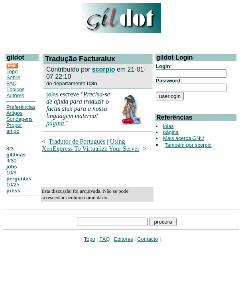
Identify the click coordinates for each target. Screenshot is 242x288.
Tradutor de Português (77, 141)
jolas (52, 94)
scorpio (103, 69)
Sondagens (19, 119)
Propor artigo (14, 128)
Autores (15, 95)
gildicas (16, 155)
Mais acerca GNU (183, 138)
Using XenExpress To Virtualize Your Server (91, 145)
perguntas (18, 179)
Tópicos (15, 89)
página (55, 123)
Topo (12, 71)
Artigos (14, 113)
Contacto (147, 239)
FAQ (11, 83)
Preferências (20, 107)
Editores (123, 239)
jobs (11, 167)
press (13, 191)
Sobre (13, 77)
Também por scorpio (188, 145)
